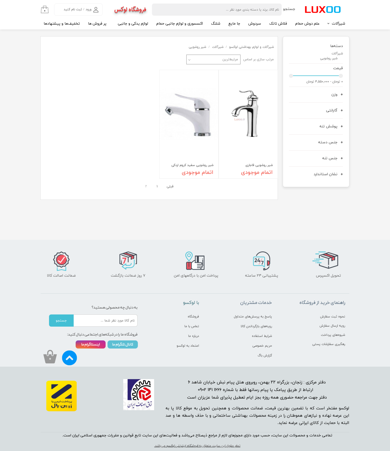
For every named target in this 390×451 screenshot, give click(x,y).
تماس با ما (191, 326)
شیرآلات (338, 23)
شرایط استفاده (262, 336)
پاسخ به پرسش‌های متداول (253, 316)
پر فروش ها (97, 23)
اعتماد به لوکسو (188, 346)
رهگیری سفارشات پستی (328, 344)
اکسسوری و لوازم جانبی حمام (179, 23)
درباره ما (193, 336)
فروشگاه (193, 316)
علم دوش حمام (307, 23)
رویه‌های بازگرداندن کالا (256, 326)
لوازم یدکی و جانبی (133, 23)
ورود (89, 9)
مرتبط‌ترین (230, 59)
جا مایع (234, 23)
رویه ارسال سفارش (332, 326)
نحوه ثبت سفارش (332, 316)
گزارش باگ (265, 355)
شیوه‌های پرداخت (333, 335)
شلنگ (215, 23)
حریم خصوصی (262, 346)
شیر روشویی (328, 58)
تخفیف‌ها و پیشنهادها (62, 23)
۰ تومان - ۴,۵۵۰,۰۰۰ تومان (324, 81)
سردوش (254, 23)
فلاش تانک (278, 23)
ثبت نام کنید (73, 9)
